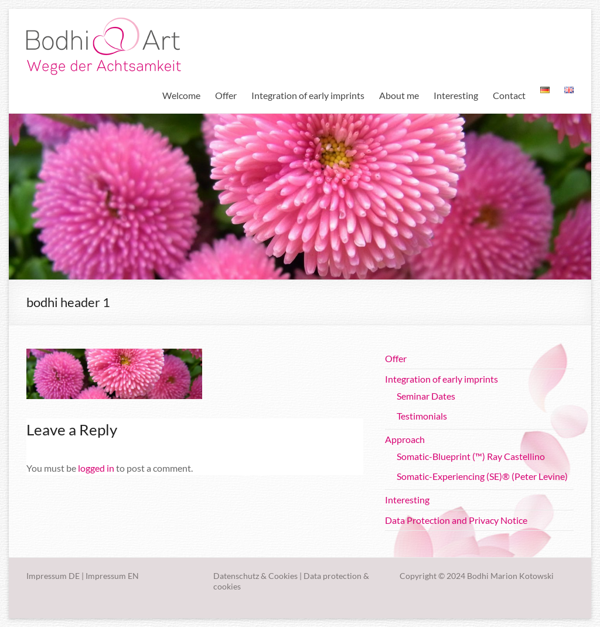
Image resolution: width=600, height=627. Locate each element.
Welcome (181, 95)
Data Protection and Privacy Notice (456, 520)
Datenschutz (236, 576)
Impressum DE (53, 576)
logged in (96, 467)
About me (399, 95)
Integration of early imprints (307, 95)
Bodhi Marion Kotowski (510, 576)
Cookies (283, 576)
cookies (227, 586)
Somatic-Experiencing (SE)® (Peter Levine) (482, 476)
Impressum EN (112, 576)
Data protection (333, 576)
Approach (405, 439)
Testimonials (422, 415)
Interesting (456, 95)
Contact (509, 95)
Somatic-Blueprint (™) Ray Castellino (471, 456)
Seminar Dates (426, 395)
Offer (226, 95)
